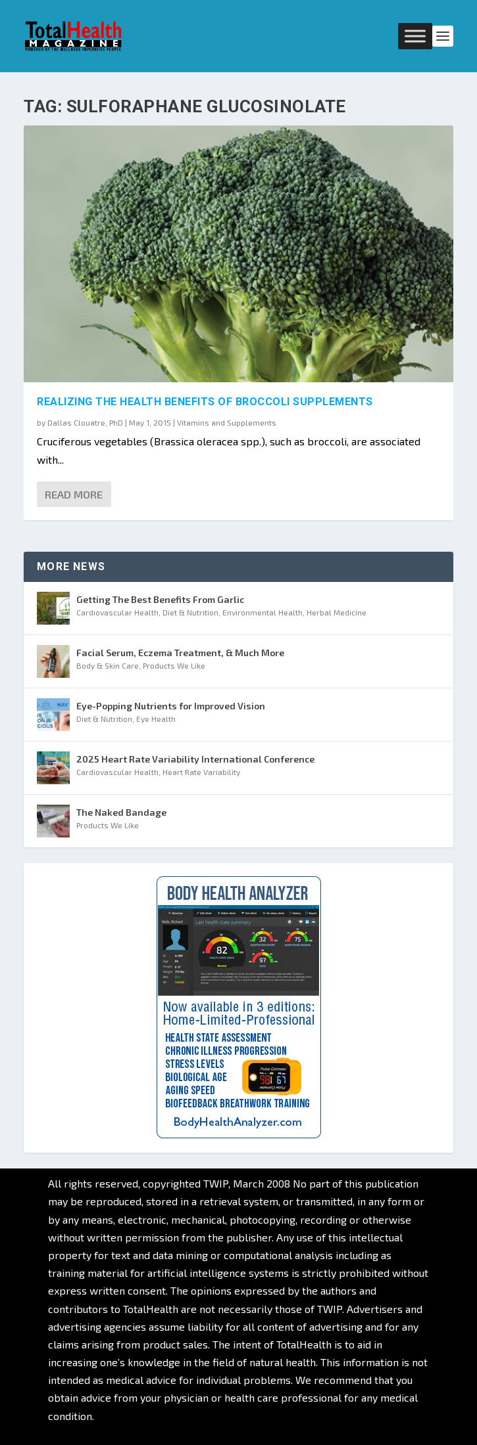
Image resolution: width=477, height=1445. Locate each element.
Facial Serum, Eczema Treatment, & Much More (180, 652)
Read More (74, 494)
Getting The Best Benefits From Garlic (160, 599)
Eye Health (156, 718)
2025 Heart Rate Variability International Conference (195, 759)
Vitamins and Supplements (226, 422)
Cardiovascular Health (117, 612)
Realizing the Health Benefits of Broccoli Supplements (205, 401)
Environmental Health (262, 612)
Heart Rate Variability (201, 771)
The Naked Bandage (121, 812)
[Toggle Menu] (415, 36)
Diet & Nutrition (190, 612)
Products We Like (174, 665)
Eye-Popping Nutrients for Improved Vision (170, 705)
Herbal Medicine (336, 612)
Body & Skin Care (107, 665)
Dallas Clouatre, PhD (85, 422)
